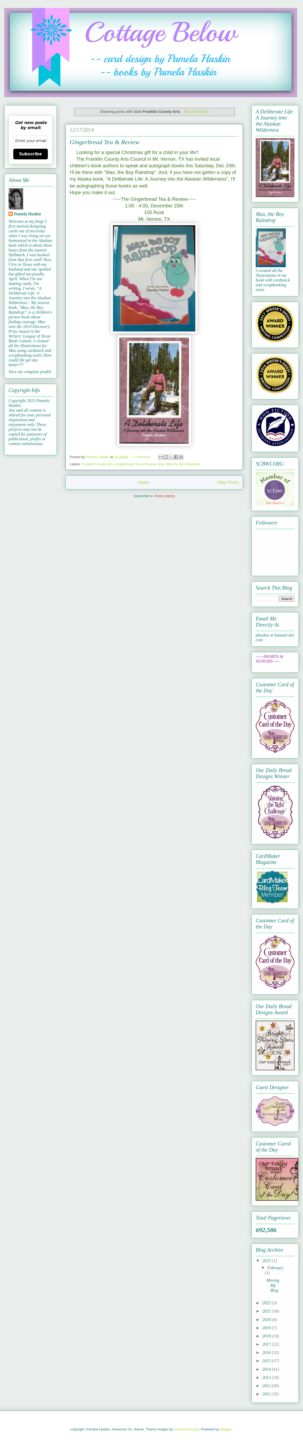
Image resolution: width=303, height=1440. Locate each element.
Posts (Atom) (165, 496)
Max (161, 464)
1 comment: (142, 457)
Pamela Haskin (27, 214)
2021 (267, 1311)
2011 (267, 1394)
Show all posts (196, 111)
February (275, 1268)
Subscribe (30, 153)
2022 (267, 1303)
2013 (267, 1377)
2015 (267, 1360)
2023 (267, 1260)
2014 (267, 1369)
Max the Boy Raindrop (183, 464)
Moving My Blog (272, 1285)
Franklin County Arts (97, 464)
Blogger (226, 1429)
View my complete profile (30, 371)
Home (143, 482)
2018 (267, 1336)
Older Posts (228, 482)
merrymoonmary (186, 1429)
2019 (267, 1328)
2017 (267, 1344)
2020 (267, 1319)
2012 (267, 1385)
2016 (267, 1352)
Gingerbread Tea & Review (105, 142)
